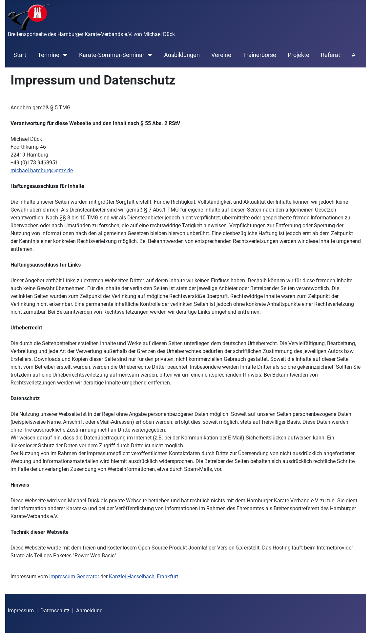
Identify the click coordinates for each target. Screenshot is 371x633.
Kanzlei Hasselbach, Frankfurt (143, 576)
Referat (330, 55)
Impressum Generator (74, 576)
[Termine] (63, 55)
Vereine (221, 55)
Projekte (298, 55)
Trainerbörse (259, 55)
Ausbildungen (182, 55)
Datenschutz (55, 610)
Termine (48, 55)
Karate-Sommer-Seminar (111, 55)
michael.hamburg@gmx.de (41, 170)
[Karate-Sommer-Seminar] (148, 55)
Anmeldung (89, 610)
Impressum (21, 610)
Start (19, 55)
